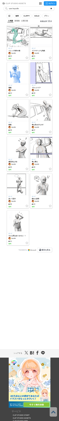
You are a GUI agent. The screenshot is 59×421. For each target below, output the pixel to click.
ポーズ (10, 48)
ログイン (50, 3)
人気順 (10, 21)
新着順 (17, 21)
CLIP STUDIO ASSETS (22, 418)
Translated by (28, 250)
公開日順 (24, 21)
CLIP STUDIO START (21, 415)
